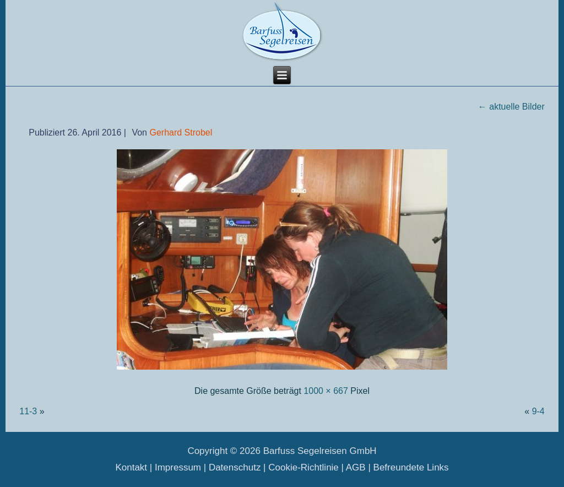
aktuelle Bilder (511, 106)
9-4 (538, 411)
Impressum (178, 467)
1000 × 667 (325, 391)
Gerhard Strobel (180, 132)
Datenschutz (235, 467)
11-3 (28, 411)
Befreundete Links (411, 467)
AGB (356, 467)
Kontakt (131, 467)
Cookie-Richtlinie (303, 467)
